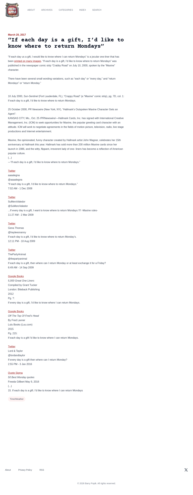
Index (82, 10)
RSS (42, 470)
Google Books (16, 276)
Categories (66, 10)
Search (96, 10)
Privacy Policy (25, 470)
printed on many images (27, 61)
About (31, 10)
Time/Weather (17, 399)
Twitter (11, 171)
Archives (47, 10)
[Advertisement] (157, 57)
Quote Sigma (15, 373)
